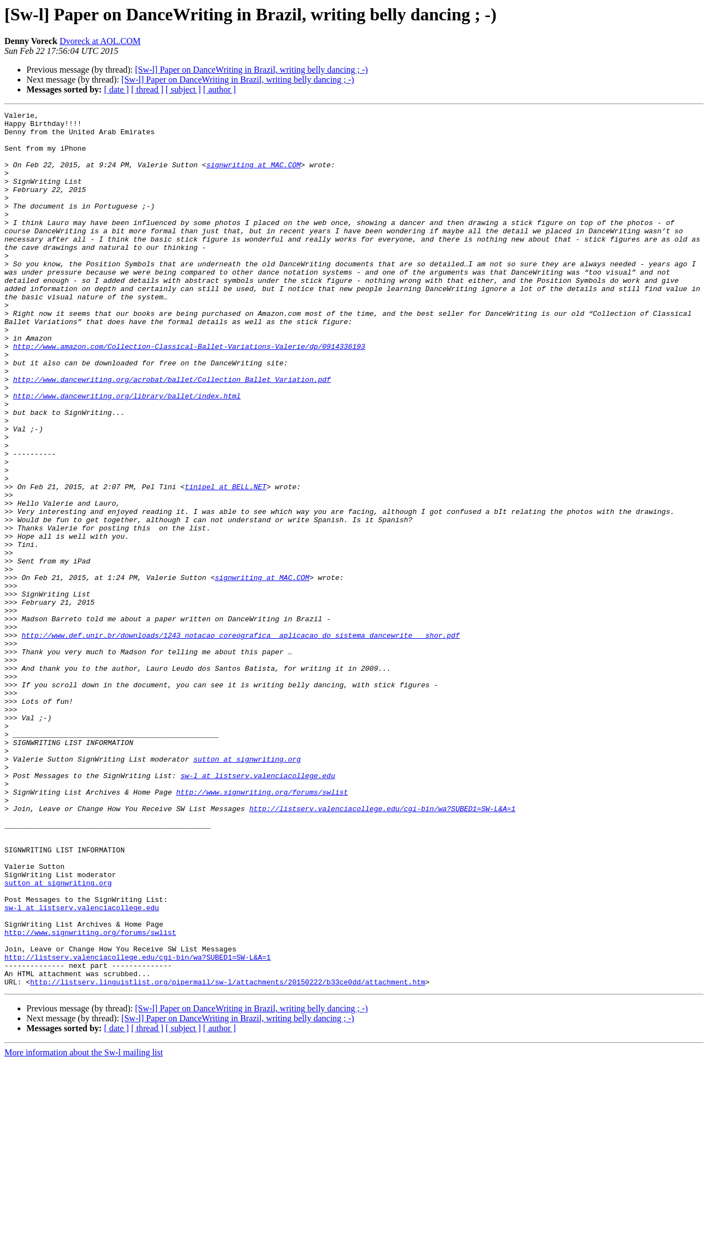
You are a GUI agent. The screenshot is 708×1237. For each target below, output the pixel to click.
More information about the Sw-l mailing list (83, 1227)
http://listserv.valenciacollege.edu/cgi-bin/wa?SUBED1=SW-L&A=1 (382, 949)
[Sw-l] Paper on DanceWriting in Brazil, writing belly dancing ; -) (251, 69)
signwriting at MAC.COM (253, 176)
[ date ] (116, 89)
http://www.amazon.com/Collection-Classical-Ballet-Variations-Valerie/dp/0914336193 (189, 394)
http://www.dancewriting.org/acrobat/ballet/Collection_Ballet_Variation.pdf (172, 434)
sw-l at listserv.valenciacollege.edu (258, 909)
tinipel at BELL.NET (225, 562)
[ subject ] (183, 89)
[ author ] (219, 89)
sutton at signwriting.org (247, 889)
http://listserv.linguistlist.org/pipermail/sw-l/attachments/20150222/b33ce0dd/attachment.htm (228, 1157)
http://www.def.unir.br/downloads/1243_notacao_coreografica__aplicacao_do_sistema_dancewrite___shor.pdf (240, 741)
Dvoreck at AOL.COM (99, 41)
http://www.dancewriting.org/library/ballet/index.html (127, 453)
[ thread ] (147, 89)
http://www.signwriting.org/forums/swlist (262, 929)
